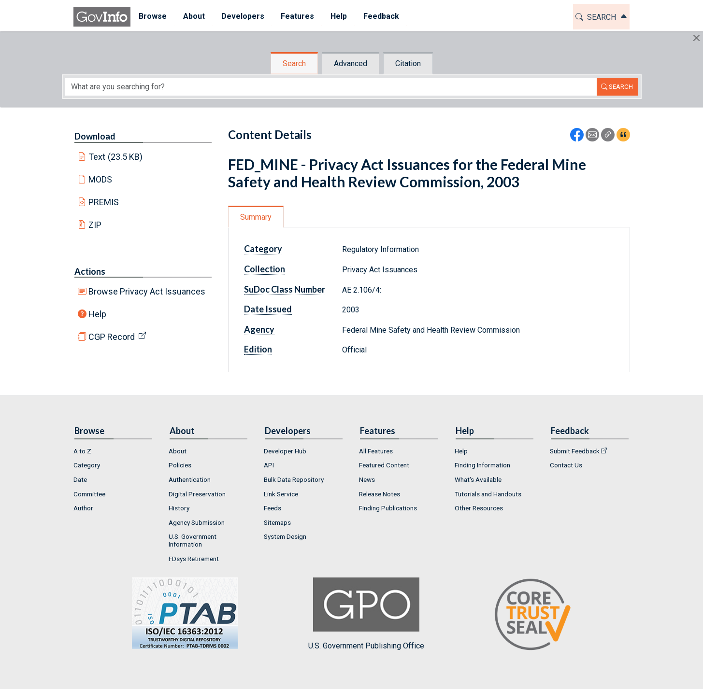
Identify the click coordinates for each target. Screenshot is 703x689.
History (179, 508)
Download (94, 136)
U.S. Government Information (192, 540)
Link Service (281, 494)
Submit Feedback (575, 451)
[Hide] (696, 37)
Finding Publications (388, 508)
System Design (285, 536)
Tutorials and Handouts (488, 494)
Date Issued (268, 309)
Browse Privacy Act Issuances (146, 291)
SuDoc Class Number (284, 289)
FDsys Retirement (194, 558)
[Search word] (331, 87)
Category (263, 248)
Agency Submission (197, 522)
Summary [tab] (256, 217)
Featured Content (384, 465)
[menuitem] (152, 16)
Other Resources (479, 508)
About (178, 451)
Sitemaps (277, 522)
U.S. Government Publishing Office (366, 613)
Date (80, 479)
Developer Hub (285, 451)
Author (83, 508)
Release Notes (379, 494)
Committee (89, 494)
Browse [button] (153, 16)
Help (97, 314)
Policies (180, 465)
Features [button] (297, 16)
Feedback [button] (381, 16)
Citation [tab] (408, 63)
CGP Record (111, 337)
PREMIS (103, 202)
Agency (259, 329)
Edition (258, 349)
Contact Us (566, 465)
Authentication (190, 479)
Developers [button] (242, 16)
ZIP (94, 225)
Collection (264, 269)
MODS (100, 179)
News (367, 479)
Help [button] (338, 16)
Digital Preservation (197, 494)
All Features (376, 451)
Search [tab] (294, 63)
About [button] (194, 16)
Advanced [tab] (350, 63)
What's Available (478, 479)
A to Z (82, 451)
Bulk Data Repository (294, 479)
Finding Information (482, 465)
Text (115, 157)
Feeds (272, 508)
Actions (89, 271)
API (269, 465)
